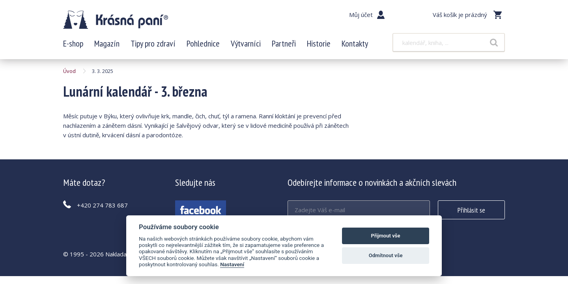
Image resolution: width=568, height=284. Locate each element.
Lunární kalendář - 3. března (115, 20)
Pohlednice (203, 43)
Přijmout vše (385, 236)
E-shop (73, 43)
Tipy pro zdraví (153, 43)
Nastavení (232, 264)
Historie (319, 43)
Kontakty (355, 43)
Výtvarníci (246, 43)
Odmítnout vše (386, 255)
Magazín (107, 43)
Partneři (284, 43)
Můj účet (361, 15)
